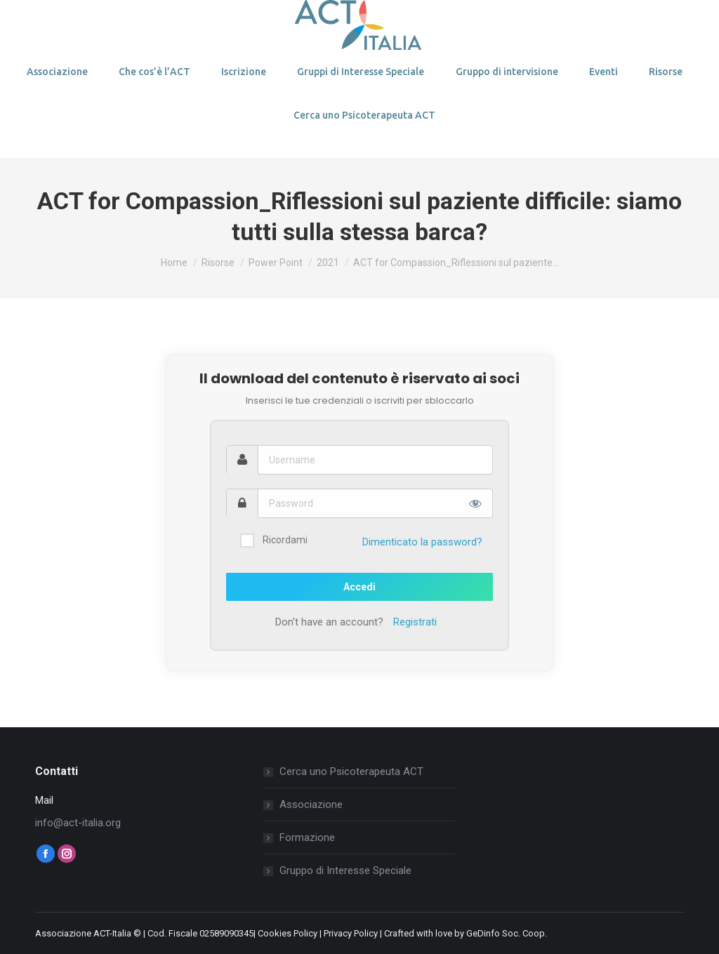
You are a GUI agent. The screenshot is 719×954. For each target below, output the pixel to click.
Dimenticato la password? (422, 542)
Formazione (307, 837)
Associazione (311, 804)
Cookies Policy (287, 933)
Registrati (415, 622)
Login (68, 15)
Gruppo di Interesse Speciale (345, 870)
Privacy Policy (351, 933)
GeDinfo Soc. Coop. (506, 933)
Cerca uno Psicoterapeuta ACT (351, 771)
